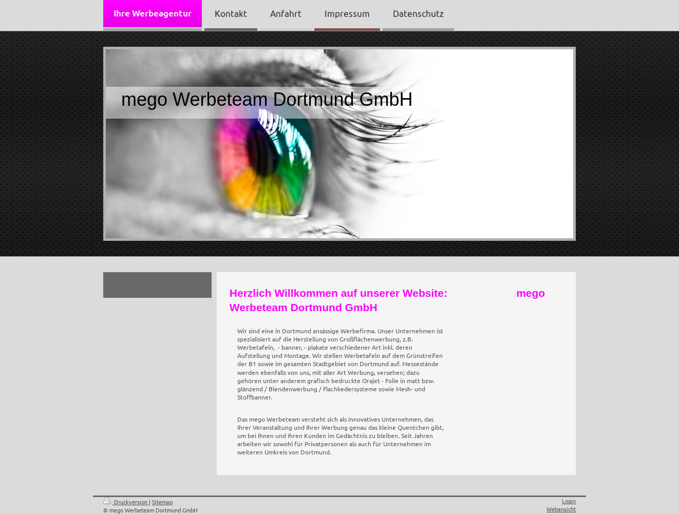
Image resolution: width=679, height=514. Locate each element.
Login (569, 501)
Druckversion (126, 502)
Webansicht (561, 509)
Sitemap (162, 502)
